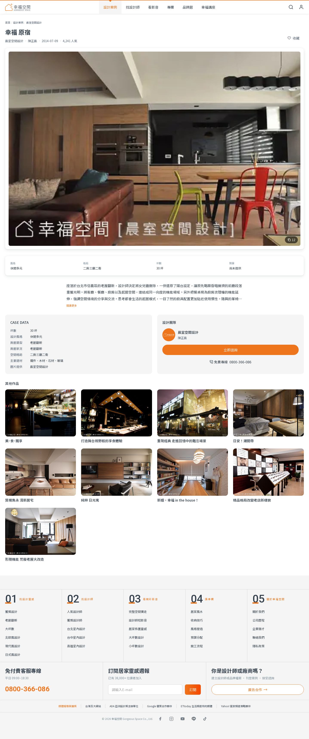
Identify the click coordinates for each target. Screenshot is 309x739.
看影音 (153, 7)
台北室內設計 (76, 629)
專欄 (170, 7)
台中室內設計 (76, 637)
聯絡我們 (258, 637)
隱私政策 (258, 646)
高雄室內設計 (76, 646)
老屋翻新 (11, 620)
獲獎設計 (11, 611)
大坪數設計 (136, 637)
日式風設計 (12, 654)
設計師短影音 (138, 620)
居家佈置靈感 (138, 629)
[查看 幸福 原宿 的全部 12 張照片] (154, 149)
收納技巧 (197, 620)
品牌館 (188, 7)
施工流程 (197, 646)
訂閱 (192, 689)
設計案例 (110, 7)
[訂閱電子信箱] (145, 689)
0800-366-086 (27, 689)
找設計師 (133, 7)
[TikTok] (205, 719)
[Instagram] (171, 719)
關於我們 (258, 611)
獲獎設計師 (74, 620)
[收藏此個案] (293, 38)
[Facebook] (160, 719)
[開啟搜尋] (291, 7)
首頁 (7, 22)
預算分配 (197, 637)
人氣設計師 (74, 611)
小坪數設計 (136, 646)
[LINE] (194, 719)
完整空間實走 (138, 611)
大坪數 (9, 629)
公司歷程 (258, 620)
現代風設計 (12, 646)
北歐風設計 (12, 637)
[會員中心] (301, 7)
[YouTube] (182, 719)
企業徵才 (258, 629)
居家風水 (197, 611)
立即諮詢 (230, 349)
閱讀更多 (71, 305)
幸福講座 (208, 7)
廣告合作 (257, 689)
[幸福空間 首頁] (17, 7)
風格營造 (197, 629)
